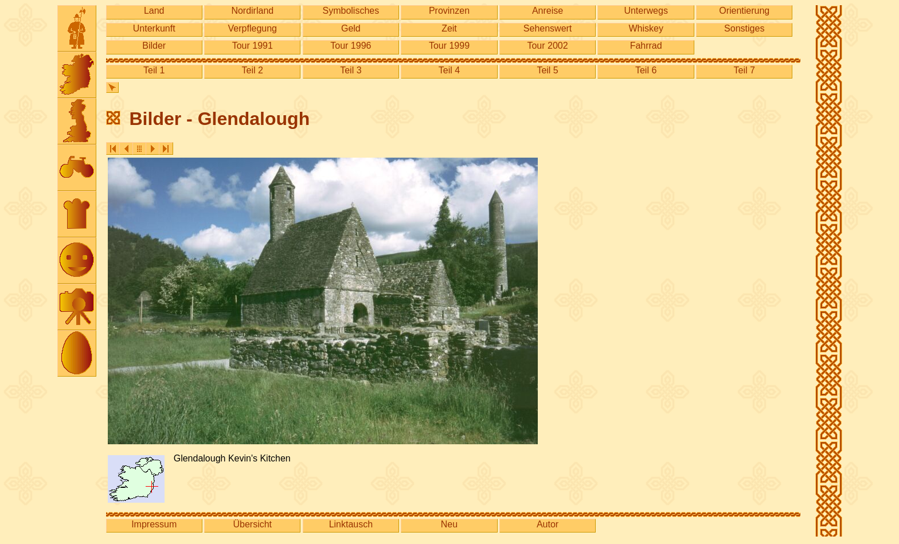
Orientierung (744, 10)
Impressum (154, 524)
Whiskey (645, 28)
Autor (547, 524)
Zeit (449, 28)
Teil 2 (252, 70)
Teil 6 (645, 70)
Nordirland (252, 10)
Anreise (547, 10)
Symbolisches (351, 10)
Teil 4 (449, 70)
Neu (449, 524)
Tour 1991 (252, 45)
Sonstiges (744, 28)
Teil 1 (154, 70)
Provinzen (449, 10)
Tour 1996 (350, 45)
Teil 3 (350, 70)
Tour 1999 (449, 45)
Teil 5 (547, 70)
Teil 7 (744, 70)
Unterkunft (154, 28)
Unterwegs (645, 10)
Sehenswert (547, 28)
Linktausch (351, 524)
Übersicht (252, 524)
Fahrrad (646, 45)
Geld (351, 28)
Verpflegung (252, 28)
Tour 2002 (547, 45)
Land (154, 10)
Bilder (154, 45)
